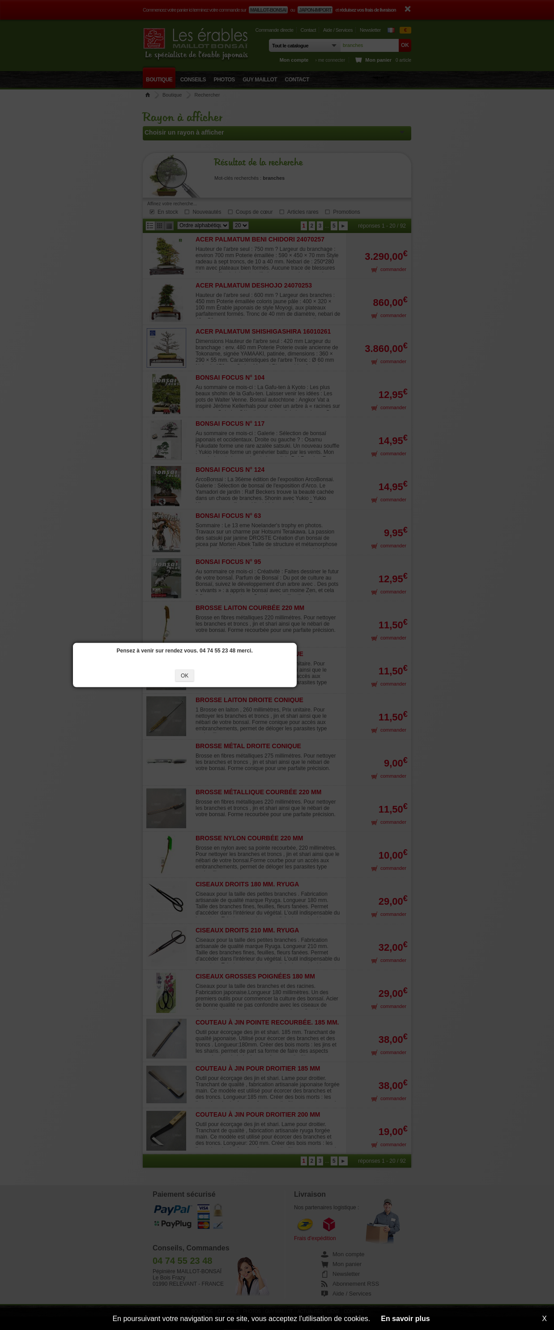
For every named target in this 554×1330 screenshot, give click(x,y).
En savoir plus (405, 1318)
